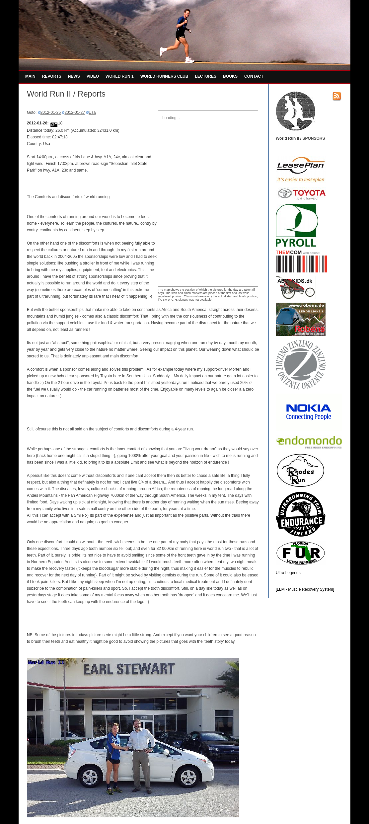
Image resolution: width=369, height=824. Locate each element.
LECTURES (205, 76)
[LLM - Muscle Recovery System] (305, 589)
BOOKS (230, 76)
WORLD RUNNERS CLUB (164, 76)
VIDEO (93, 76)
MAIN (30, 76)
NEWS (74, 76)
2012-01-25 (50, 112)
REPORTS (51, 76)
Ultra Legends (288, 572)
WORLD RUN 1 (120, 76)
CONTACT (253, 76)
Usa (92, 112)
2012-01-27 (74, 112)
